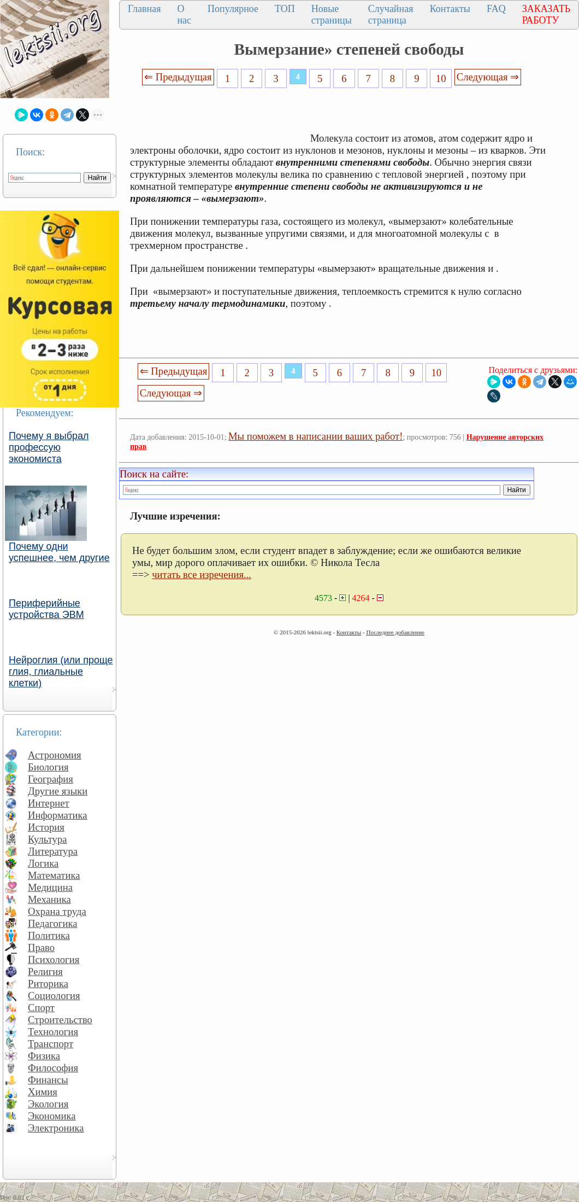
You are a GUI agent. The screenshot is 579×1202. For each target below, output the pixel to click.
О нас (184, 14)
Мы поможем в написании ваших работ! (315, 436)
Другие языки (57, 791)
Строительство (60, 1019)
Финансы (48, 1080)
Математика (54, 875)
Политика (49, 935)
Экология (48, 1104)
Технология (53, 1031)
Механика (49, 899)
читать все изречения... (201, 574)
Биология (48, 767)
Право (41, 947)
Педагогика (53, 923)
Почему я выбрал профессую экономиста (49, 447)
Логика (43, 863)
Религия (45, 971)
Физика (44, 1055)
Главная (144, 8)
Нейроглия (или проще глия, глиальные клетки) (61, 671)
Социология (54, 995)
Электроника (56, 1128)
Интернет (48, 803)
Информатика (57, 815)
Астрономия (54, 755)
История (46, 827)
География (50, 779)
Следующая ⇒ (488, 77)
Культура (47, 839)
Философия (53, 1067)
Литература (53, 851)
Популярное (233, 8)
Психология (53, 959)
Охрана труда (57, 911)
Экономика (52, 1116)
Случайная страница (390, 14)
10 (441, 78)
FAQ (496, 8)
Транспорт (50, 1043)
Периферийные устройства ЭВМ (46, 609)
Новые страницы (331, 14)
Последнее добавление (395, 632)
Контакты (450, 8)
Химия (42, 1092)
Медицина (50, 887)
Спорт (41, 1007)
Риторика (48, 983)
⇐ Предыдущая (178, 77)
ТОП (285, 8)
